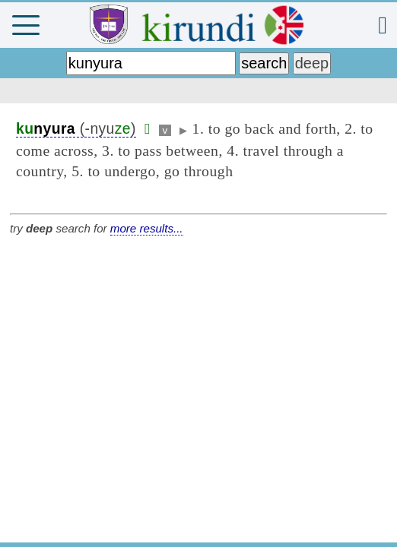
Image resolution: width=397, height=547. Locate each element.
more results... (146, 228)
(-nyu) (76, 129)
